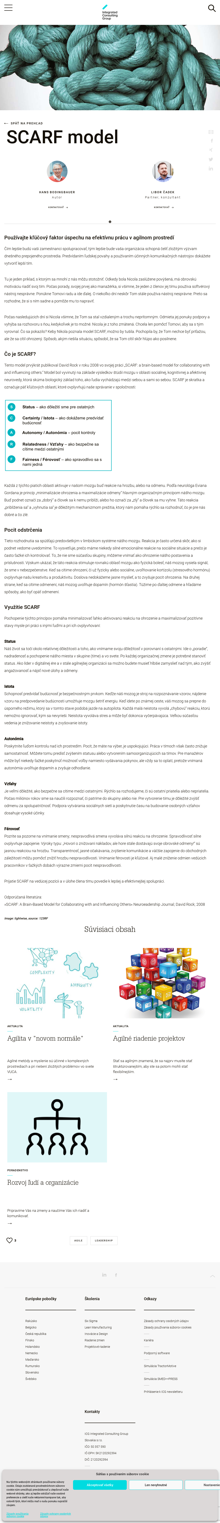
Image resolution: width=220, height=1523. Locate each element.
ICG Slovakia (110, 13)
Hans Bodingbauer (57, 193)
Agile (78, 1242)
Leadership (104, 1242)
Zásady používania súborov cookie (17, 1515)
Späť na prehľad (23, 125)
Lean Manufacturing (98, 1329)
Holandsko (32, 1348)
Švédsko (31, 1380)
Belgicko (31, 1329)
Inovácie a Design (96, 1335)
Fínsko (29, 1342)
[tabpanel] (57, 186)
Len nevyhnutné (156, 1485)
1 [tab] (110, 223)
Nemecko (31, 1355)
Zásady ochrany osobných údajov (55, 1515)
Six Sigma (91, 1322)
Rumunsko (32, 1367)
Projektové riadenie (97, 1348)
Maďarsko (32, 1361)
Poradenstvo (17, 1172)
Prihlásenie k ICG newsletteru (163, 1393)
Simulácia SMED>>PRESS (160, 1380)
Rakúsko (31, 1322)
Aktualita (15, 1027)
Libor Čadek (163, 193)
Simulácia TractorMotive (160, 1367)
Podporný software (157, 1355)
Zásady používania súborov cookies (167, 1329)
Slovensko (32, 1374)
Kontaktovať (56, 209)
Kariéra (149, 1342)
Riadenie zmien (95, 1342)
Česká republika (35, 1335)
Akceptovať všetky (100, 1485)
